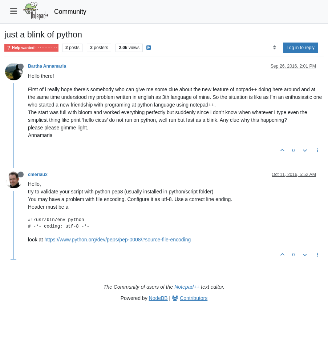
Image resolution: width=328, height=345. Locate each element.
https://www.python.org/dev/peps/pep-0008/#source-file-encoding (117, 239)
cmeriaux (38, 174)
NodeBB (158, 298)
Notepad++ (186, 287)
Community (70, 11)
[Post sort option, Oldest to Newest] (274, 48)
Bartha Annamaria (47, 66)
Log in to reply (301, 47)
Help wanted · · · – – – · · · (31, 47)
